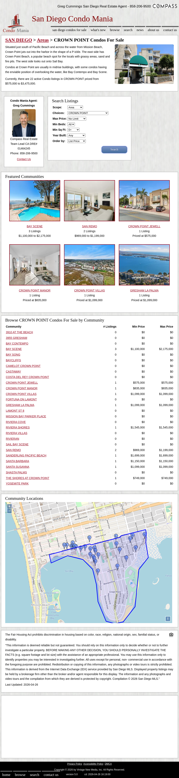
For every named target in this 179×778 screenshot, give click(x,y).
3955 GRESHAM (16, 337)
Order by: (59, 141)
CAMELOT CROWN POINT (23, 366)
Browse (115, 30)
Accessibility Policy (93, 763)
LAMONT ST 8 (15, 410)
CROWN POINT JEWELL (22, 382)
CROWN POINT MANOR (21, 388)
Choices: (58, 113)
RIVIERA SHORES (18, 427)
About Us (153, 30)
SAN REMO (13, 450)
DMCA (108, 763)
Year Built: (59, 135)
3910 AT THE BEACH (19, 332)
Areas (43, 40)
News (140, 30)
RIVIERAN (12, 438)
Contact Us (170, 30)
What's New (98, 30)
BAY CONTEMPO (17, 343)
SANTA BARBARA (17, 461)
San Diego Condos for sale (69, 30)
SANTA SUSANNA (17, 466)
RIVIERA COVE (16, 422)
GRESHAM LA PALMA (20, 405)
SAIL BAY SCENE (17, 444)
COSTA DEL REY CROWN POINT (27, 377)
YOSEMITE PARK (17, 483)
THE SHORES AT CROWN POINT (27, 478)
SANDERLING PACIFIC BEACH (26, 455)
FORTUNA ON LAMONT (21, 399)
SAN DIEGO (18, 40)
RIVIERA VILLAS (16, 433)
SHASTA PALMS (16, 472)
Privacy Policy (74, 763)
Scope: (57, 107)
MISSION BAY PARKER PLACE (26, 416)
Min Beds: (59, 124)
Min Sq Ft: (59, 129)
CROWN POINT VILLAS (21, 394)
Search (128, 30)
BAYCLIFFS (13, 360)
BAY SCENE (14, 349)
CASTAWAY (13, 371)
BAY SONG (13, 354)
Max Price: (60, 118)
